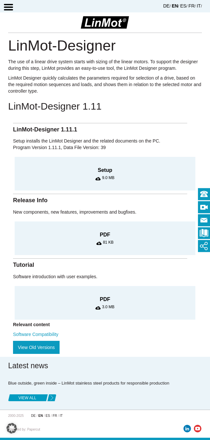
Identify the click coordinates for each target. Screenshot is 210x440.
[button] (11, 428)
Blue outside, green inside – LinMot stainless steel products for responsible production (88, 383)
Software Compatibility (35, 334)
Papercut (33, 429)
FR (192, 5)
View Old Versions (36, 347)
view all (27, 398)
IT (199, 5)
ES (183, 5)
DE (166, 5)
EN (175, 5)
